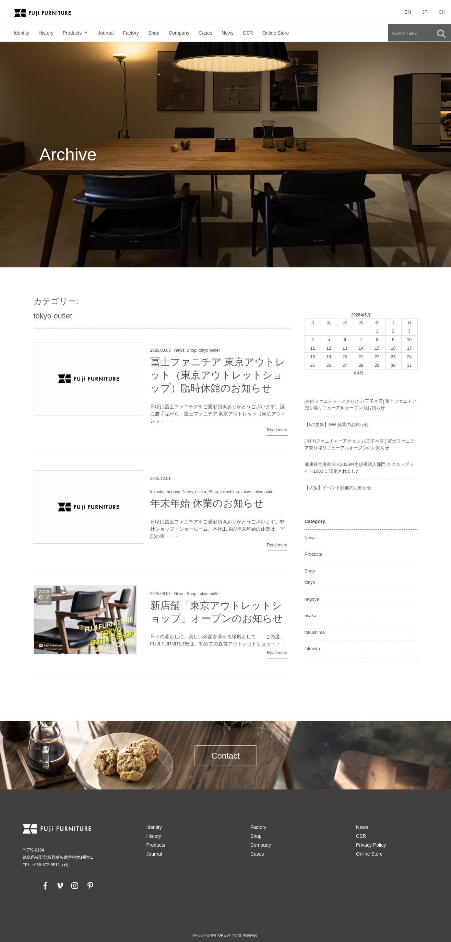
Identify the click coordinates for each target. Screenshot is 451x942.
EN (407, 12)
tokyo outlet (209, 350)
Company (179, 33)
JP (424, 12)
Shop (153, 33)
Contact (225, 755)
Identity (21, 33)
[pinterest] (90, 885)
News (228, 33)
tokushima (229, 492)
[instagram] (74, 885)
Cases (205, 33)
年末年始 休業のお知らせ (207, 503)
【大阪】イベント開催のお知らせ (338, 487)
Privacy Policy (371, 845)
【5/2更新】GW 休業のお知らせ (337, 424)
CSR (248, 33)
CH (442, 12)
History (46, 33)
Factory (131, 33)
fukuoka (157, 492)
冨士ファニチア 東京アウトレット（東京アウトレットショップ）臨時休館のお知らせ (217, 375)
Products (72, 33)
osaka (200, 492)
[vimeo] (59, 885)
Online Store (275, 33)
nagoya (173, 492)
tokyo (246, 492)
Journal (106, 33)
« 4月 (359, 373)
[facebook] (45, 885)
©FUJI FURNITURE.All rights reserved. (225, 935)
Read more (277, 429)
